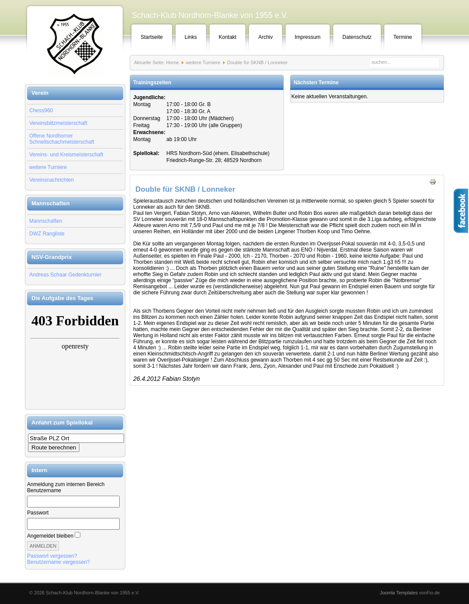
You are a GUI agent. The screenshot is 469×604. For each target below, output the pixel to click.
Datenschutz (357, 37)
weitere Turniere (48, 167)
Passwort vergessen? (52, 556)
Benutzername (44, 490)
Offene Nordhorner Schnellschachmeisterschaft (61, 139)
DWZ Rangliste (47, 234)
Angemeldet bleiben (50, 536)
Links (191, 37)
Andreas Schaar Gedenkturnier (65, 275)
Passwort (37, 513)
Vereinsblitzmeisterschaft (58, 123)
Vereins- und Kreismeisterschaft (66, 155)
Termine (402, 37)
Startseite (152, 37)
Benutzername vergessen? (58, 562)
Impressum (308, 37)
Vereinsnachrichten (51, 180)
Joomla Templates (399, 592)
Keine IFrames (75, 357)
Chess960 (41, 110)
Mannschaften (45, 221)
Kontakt (228, 37)
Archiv (265, 37)
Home (172, 62)
